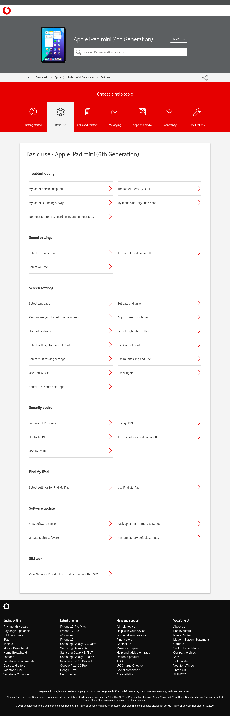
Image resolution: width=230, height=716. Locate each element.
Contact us (124, 644)
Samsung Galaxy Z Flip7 (76, 652)
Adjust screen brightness (134, 317)
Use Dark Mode (39, 373)
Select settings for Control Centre (51, 345)
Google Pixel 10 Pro (73, 665)
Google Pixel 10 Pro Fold (77, 661)
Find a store (125, 639)
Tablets (8, 644)
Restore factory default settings (138, 537)
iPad (6, 639)
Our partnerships (184, 652)
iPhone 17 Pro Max (73, 626)
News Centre (182, 635)
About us (179, 626)
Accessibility (125, 674)
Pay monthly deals (15, 626)
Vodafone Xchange (16, 674)
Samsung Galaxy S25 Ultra (78, 644)
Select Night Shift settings (135, 331)
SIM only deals (13, 635)
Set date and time (129, 303)
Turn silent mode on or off (134, 253)
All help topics (126, 626)
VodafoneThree (183, 665)
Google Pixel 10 (70, 670)
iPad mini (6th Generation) (80, 77)
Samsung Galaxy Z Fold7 (77, 657)
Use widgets (125, 373)
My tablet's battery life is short (137, 203)
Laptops (8, 657)
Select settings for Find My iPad (49, 487)
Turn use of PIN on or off (44, 423)
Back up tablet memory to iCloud (139, 524)
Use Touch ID (37, 451)
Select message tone (43, 253)
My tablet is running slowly (46, 203)
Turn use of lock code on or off (137, 437)
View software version (43, 524)
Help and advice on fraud (133, 652)
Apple (58, 77)
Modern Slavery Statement (191, 639)
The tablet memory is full (134, 189)
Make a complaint (128, 648)
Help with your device (131, 631)
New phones (68, 674)
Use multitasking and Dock (135, 359)
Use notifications (40, 331)
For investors (182, 631)
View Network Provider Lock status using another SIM (63, 574)
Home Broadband (15, 652)
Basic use (105, 77)
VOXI (176, 657)
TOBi (120, 661)
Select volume (38, 267)
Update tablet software (44, 537)
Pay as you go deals (16, 631)
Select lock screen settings (46, 387)
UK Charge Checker (130, 665)
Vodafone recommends (18, 661)
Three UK (179, 670)
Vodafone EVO (13, 670)
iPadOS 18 (177, 39)
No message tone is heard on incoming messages (61, 216)
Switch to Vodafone (186, 648)
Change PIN (125, 423)
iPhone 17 (67, 639)
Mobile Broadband (15, 648)
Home (26, 77)
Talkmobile (180, 661)
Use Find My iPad (129, 487)
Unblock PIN (37, 437)
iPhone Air (67, 635)
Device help (42, 77)
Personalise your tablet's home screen (54, 317)
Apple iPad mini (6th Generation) (113, 39)
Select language (39, 303)
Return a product (128, 657)
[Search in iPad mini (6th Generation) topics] (130, 52)
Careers (178, 644)
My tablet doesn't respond (46, 189)
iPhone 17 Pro (69, 631)
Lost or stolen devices (131, 635)
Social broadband (128, 670)
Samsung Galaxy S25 (74, 648)
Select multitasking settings (47, 359)
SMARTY (179, 674)
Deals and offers (14, 665)
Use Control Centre (130, 345)
